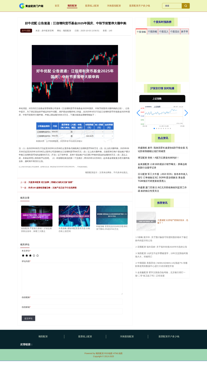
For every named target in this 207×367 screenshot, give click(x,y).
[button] (138, 113)
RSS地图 (108, 353)
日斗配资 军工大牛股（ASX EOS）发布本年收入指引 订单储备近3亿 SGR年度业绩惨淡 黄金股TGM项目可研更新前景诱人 (163, 177)
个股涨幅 (141, 32)
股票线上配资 (92, 5)
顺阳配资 (72, 5)
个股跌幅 (152, 31)
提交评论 (28, 318)
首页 (57, 5)
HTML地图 (117, 353)
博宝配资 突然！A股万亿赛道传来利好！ (158, 157)
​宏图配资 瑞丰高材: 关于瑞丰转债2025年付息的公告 (162, 247)
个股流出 (174, 31)
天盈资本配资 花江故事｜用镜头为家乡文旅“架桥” (50, 182)
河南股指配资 (114, 5)
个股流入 (163, 31)
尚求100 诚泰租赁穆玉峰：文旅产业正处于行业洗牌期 (52, 188)
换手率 (184, 31)
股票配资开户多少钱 (139, 5)
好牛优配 (26, 30)
